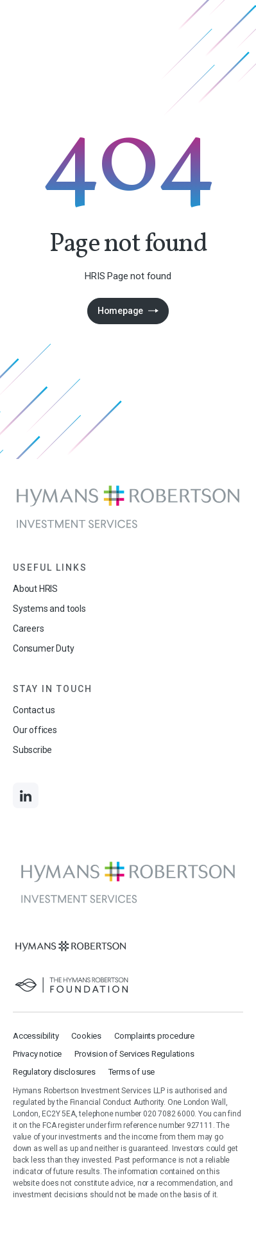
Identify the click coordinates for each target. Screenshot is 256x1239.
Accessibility (35, 1036)
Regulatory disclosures (54, 1072)
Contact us (34, 710)
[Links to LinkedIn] (25, 795)
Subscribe (32, 750)
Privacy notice (37, 1054)
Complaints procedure (154, 1036)
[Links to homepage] (128, 507)
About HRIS (35, 589)
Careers (28, 628)
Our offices (35, 730)
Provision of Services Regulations (134, 1054)
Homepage (120, 311)
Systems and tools (49, 608)
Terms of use (131, 1072)
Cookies (86, 1036)
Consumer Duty (43, 648)
